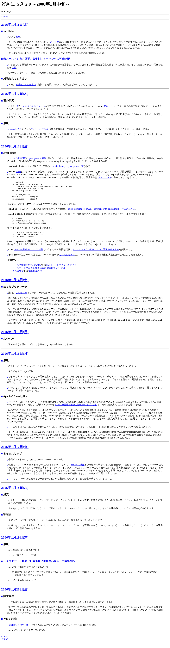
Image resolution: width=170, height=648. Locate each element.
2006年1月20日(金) (14, 595)
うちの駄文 (17, 277)
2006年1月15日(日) (14, 338)
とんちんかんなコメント (33, 106)
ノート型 (54, 42)
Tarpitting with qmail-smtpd (106, 212)
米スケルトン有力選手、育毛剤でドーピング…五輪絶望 (36, 58)
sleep (18, 171)
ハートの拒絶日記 (17, 158)
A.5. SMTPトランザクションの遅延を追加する (96, 256)
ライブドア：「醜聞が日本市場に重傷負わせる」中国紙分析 (39, 567)
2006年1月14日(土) (14, 286)
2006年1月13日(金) (14, 146)
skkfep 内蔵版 (78, 471)
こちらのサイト (67, 261)
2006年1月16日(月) (14, 360)
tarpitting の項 (35, 277)
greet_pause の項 (76, 166)
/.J (17, 106)
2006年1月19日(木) (14, 544)
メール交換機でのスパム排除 (28, 256)
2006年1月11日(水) (14, 24)
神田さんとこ (128, 212)
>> (7, 17)
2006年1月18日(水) (14, 494)
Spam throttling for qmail (79, 212)
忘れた (107, 106)
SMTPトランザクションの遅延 (61, 271)
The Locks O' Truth (40, 129)
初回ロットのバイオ (18, 631)
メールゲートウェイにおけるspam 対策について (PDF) (39, 274)
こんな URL (21, 299)
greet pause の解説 (37, 158)
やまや (4, 645)
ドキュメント (104, 177)
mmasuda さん (15, 129)
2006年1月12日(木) (14, 94)
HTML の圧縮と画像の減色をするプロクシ (76, 411)
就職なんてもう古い (26, 84)
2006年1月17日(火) (14, 453)
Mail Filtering (59, 166)
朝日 (14, 67)
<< (2, 17)
